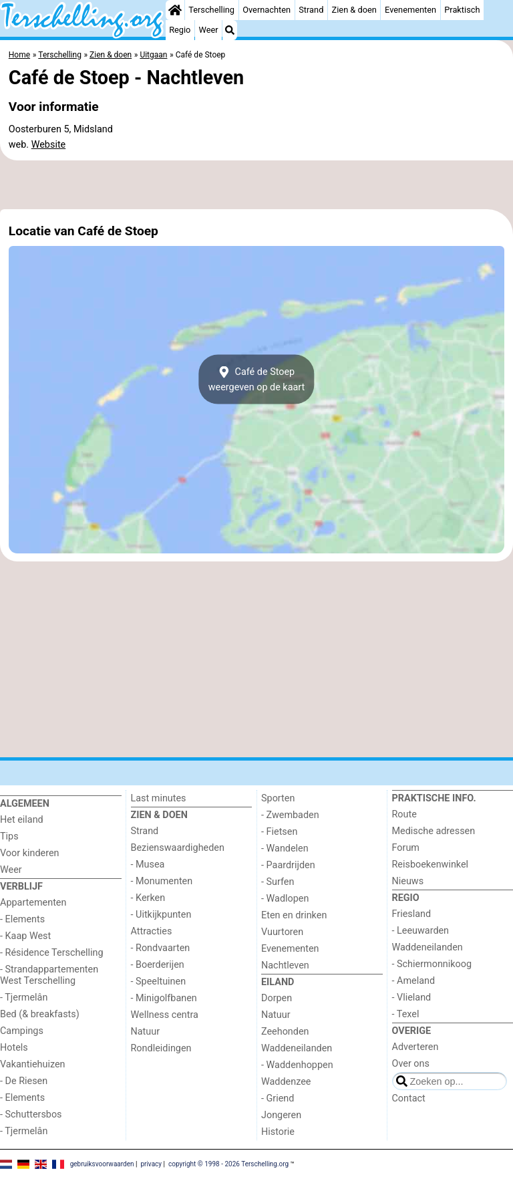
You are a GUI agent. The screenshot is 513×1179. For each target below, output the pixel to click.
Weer (208, 30)
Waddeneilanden (296, 1048)
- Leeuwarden (421, 930)
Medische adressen (434, 831)
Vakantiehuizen (32, 1064)
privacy (151, 1164)
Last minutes (158, 798)
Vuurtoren (282, 932)
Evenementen (410, 10)
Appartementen (33, 902)
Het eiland (21, 819)
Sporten (278, 798)
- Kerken (148, 898)
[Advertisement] (256, 185)
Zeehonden (285, 1031)
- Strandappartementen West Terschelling (49, 975)
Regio (179, 30)
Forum (405, 848)
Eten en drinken (294, 915)
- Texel (405, 1014)
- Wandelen (285, 848)
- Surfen (277, 882)
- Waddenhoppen (297, 1065)
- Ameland (414, 981)
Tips (9, 836)
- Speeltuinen (158, 981)
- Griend (277, 1098)
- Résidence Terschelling (52, 952)
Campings (21, 1031)
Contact (408, 1098)
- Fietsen (279, 831)
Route (404, 814)
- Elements (22, 919)
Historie (278, 1132)
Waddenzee (286, 1081)
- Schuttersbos (31, 1114)
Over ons (411, 1063)
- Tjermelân (23, 997)
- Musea (148, 864)
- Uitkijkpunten (161, 914)
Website (48, 144)
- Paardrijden (288, 865)
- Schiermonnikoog (432, 964)
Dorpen (276, 998)
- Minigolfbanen (164, 998)
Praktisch (462, 10)
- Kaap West (25, 936)
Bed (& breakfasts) (39, 1014)
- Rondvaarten (160, 948)
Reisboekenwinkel (430, 864)
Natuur (145, 1031)
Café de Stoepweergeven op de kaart (256, 379)
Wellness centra (164, 1015)
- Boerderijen (157, 964)
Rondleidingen (161, 1048)
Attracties (151, 931)
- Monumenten (162, 881)
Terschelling (211, 10)
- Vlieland (412, 997)
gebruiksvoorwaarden (102, 1164)
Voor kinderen (29, 853)
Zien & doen (354, 10)
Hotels (14, 1047)
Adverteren (415, 1047)
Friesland (412, 914)
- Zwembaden (290, 815)
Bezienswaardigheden (177, 848)
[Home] (175, 10)
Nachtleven (285, 965)
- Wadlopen (285, 898)
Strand (311, 10)
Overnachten (266, 10)
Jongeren (281, 1115)
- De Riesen (23, 1081)
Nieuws (408, 881)
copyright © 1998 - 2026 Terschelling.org (228, 1164)
